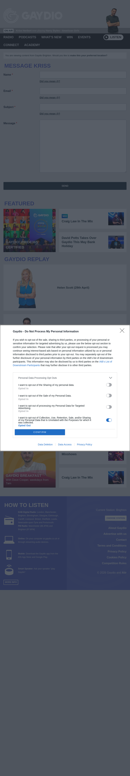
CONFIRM (39, 432)
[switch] (109, 385)
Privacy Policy (84, 444)
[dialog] (65, 388)
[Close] (123, 331)
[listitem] (65, 378)
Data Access (65, 444)
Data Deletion (45, 444)
